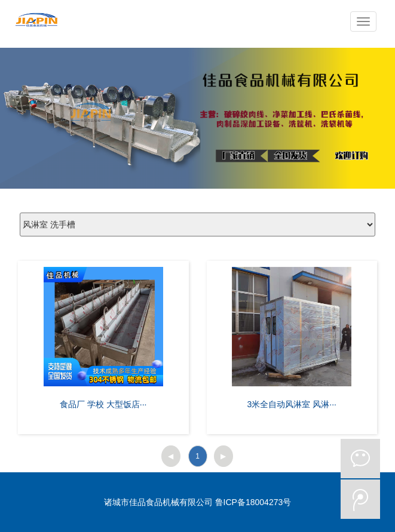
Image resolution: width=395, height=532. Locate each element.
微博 (360, 499)
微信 (360, 458)
